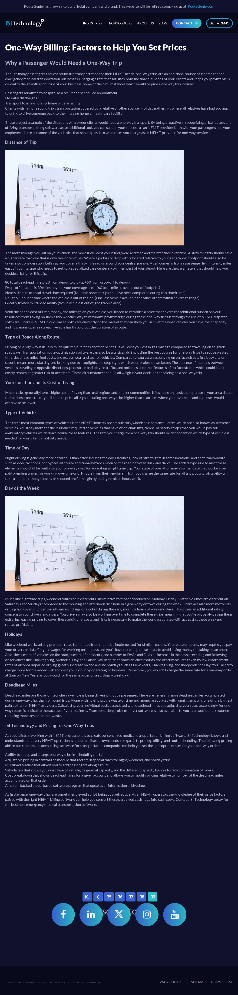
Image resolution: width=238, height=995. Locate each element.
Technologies (119, 23)
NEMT (153, 127)
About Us (145, 23)
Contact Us (187, 23)
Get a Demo (219, 23)
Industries (92, 23)
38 (141, 896)
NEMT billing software (56, 799)
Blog (163, 23)
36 (120, 896)
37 (131, 896)
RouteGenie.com (201, 6)
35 (109, 896)
